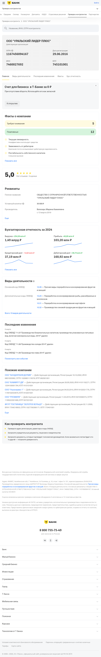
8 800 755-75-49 (51, 530)
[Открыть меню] (3, 3)
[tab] (5, 76)
